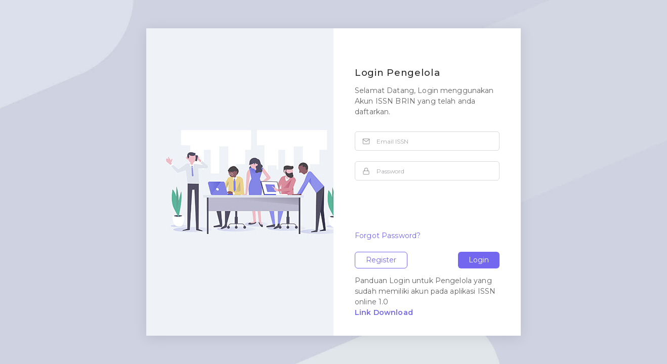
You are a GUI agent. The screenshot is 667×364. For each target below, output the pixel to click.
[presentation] (432, 211)
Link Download (384, 312)
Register (381, 259)
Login (479, 259)
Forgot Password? (388, 235)
